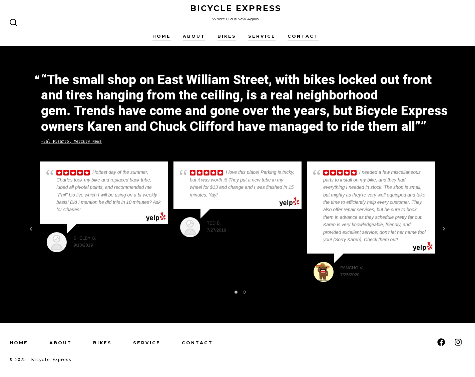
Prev (31, 228)
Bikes (226, 36)
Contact (303, 36)
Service (262, 36)
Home (161, 36)
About (194, 36)
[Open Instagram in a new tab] (458, 342)
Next (444, 228)
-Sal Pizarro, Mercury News (71, 141)
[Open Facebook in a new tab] (441, 342)
